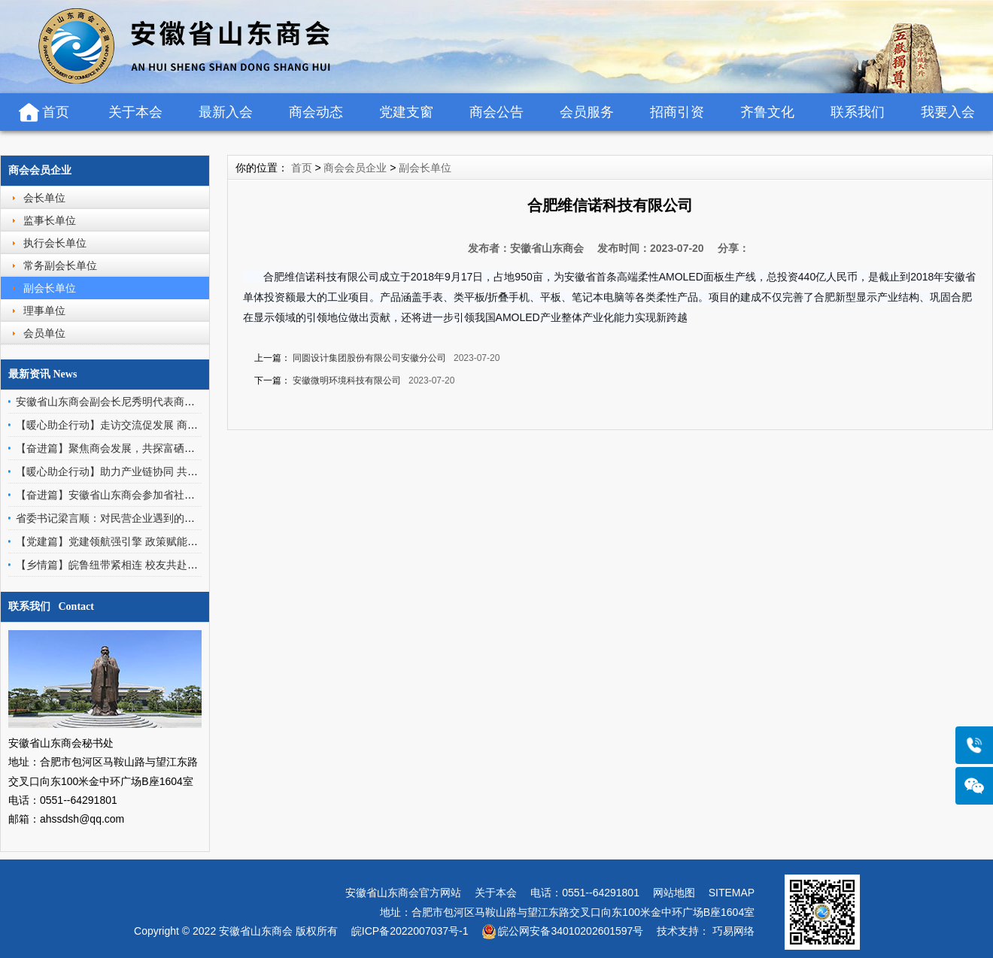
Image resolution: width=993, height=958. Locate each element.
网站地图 (674, 893)
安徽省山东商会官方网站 (403, 893)
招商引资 (677, 112)
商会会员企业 (39, 170)
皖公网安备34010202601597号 (570, 931)
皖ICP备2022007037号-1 (410, 931)
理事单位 (44, 311)
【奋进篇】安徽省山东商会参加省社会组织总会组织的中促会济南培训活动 (189, 495)
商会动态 (316, 112)
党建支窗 (406, 112)
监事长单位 (49, 220)
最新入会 (226, 112)
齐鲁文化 (767, 112)
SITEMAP (732, 893)
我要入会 (948, 112)
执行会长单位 (55, 243)
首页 (55, 112)
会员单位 (44, 333)
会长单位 (44, 198)
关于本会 (135, 112)
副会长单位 (49, 288)
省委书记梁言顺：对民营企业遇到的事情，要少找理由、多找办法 (168, 518)
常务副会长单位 (60, 265)
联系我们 (858, 112)
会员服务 (587, 112)
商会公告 (496, 112)
